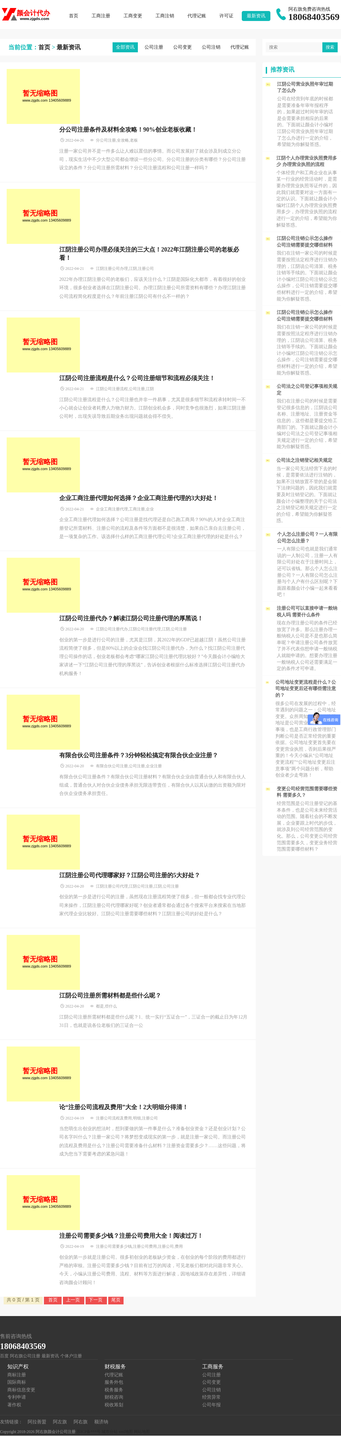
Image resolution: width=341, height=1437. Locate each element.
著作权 (14, 1406)
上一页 (73, 1301)
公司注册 (154, 48)
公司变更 (182, 48)
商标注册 (16, 1376)
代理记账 (198, 16)
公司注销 (211, 48)
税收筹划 (114, 1406)
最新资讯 (257, 16)
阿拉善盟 (37, 1423)
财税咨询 (114, 1398)
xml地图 (126, 1433)
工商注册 (102, 16)
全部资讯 (125, 48)
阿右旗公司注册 (25, 1357)
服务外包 (114, 1383)
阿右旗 (81, 1423)
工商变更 (134, 16)
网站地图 (142, 1433)
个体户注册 (71, 1357)
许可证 (228, 16)
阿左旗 (60, 1423)
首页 (75, 16)
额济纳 (101, 1423)
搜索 (330, 48)
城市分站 (110, 1433)
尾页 (116, 1301)
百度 (4, 1357)
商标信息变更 (21, 1391)
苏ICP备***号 (89, 1433)
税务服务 (114, 1391)
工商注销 (166, 16)
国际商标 (16, 1383)
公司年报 (211, 1406)
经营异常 (211, 1398)
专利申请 (16, 1398)
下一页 (96, 1301)
